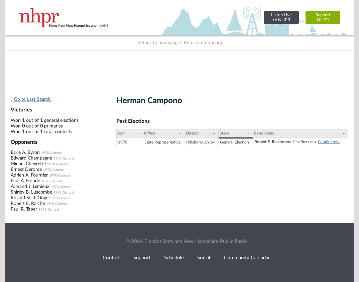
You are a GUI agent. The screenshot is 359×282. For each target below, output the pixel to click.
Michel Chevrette (28, 164)
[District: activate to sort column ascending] (202, 133)
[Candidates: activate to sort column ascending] (300, 133)
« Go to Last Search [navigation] (31, 99)
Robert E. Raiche (28, 203)
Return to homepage (158, 42)
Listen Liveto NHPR (281, 17)
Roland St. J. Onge (29, 198)
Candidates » (329, 142)
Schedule (174, 257)
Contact (111, 257)
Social (203, 257)
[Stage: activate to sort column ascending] (236, 133)
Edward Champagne (31, 158)
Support (141, 257)
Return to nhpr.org (203, 42)
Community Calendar (247, 257)
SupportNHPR (323, 17)
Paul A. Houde (25, 181)
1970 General (51, 153)
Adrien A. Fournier (29, 175)
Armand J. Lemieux (30, 186)
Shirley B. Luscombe (31, 192)
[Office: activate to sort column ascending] (164, 133)
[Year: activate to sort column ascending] (129, 133)
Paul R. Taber (24, 209)
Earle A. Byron (25, 152)
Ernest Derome (26, 169)
